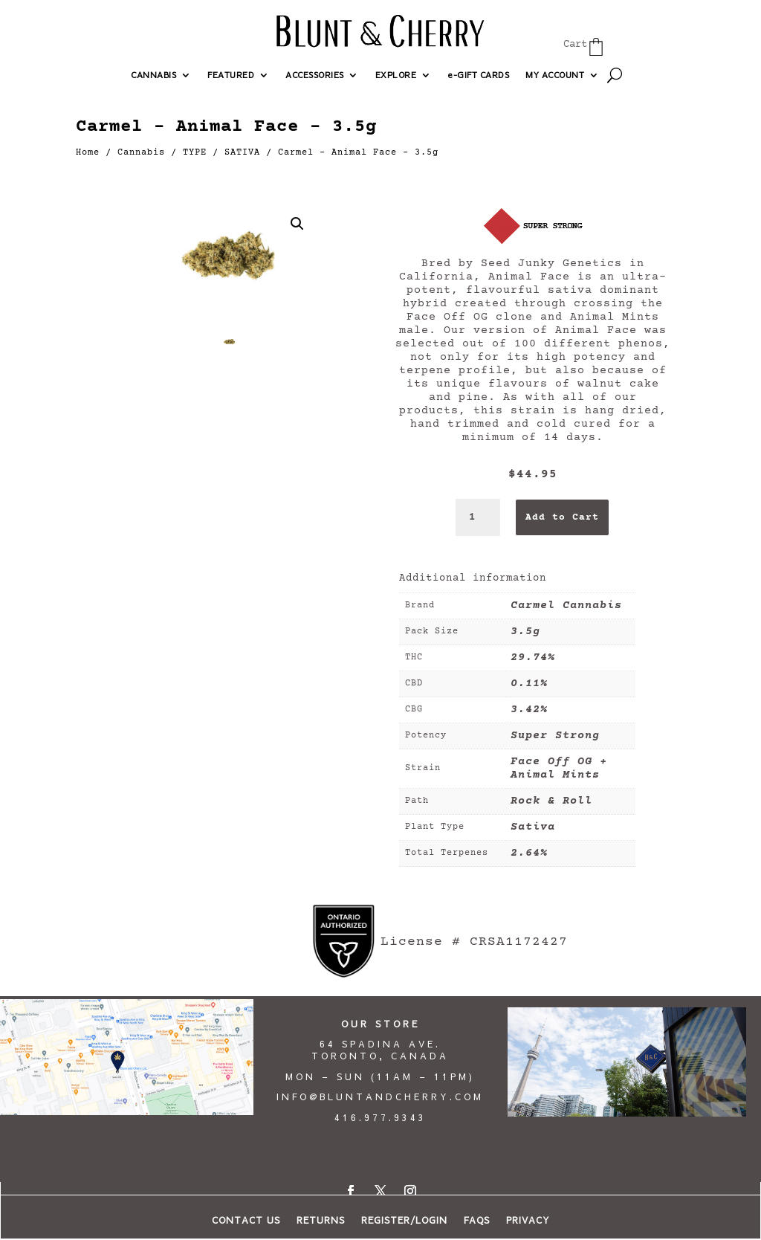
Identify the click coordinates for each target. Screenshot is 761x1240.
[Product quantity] (478, 517)
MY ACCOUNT (554, 75)
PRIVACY (528, 1220)
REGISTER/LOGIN (404, 1220)
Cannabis (141, 153)
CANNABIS (153, 75)
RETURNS (321, 1220)
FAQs (477, 1220)
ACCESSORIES (314, 75)
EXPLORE (396, 75)
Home (88, 153)
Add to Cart (562, 517)
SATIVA (242, 153)
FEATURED (230, 75)
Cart (575, 45)
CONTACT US (246, 1220)
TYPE (195, 153)
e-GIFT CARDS (478, 75)
